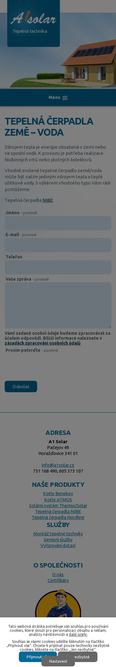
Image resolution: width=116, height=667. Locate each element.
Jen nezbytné (78, 657)
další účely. (78, 634)
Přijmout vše (38, 657)
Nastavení (58, 661)
